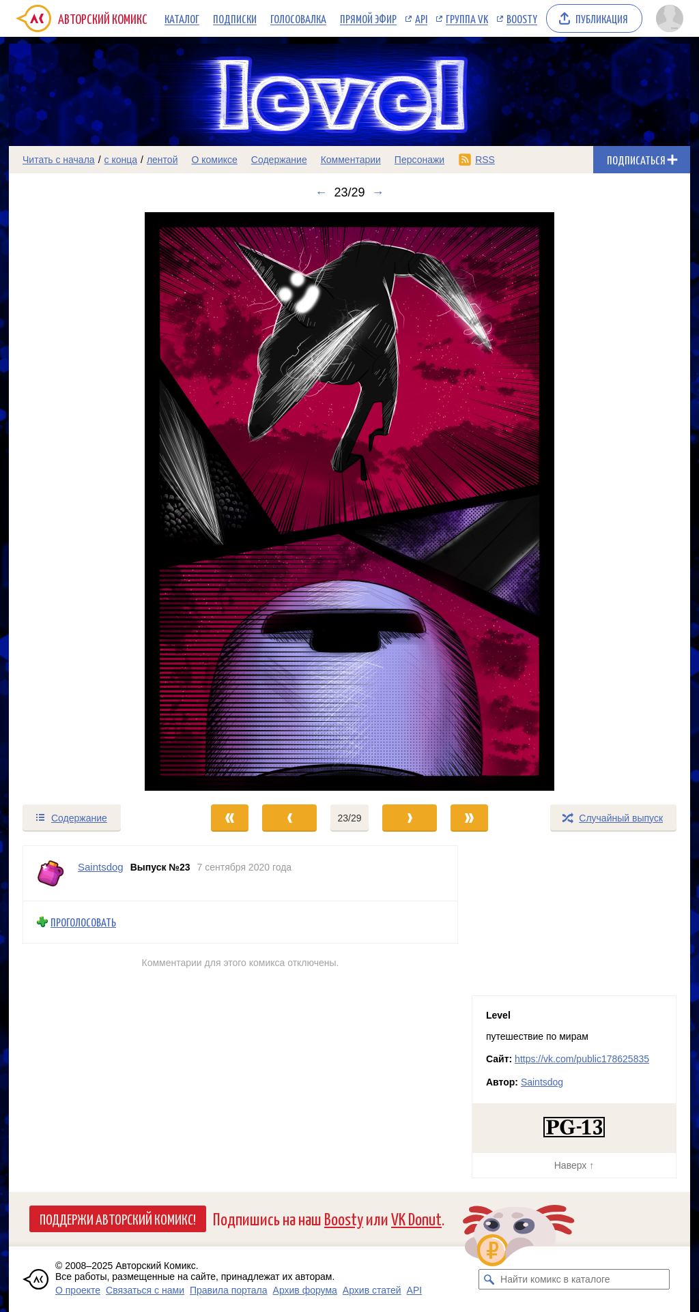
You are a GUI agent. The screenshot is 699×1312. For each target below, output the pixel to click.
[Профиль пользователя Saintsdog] (50, 873)
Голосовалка (298, 18)
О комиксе (214, 159)
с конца (121, 159)
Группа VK (467, 18)
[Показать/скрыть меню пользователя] (669, 18)
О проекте (77, 1290)
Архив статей (372, 1290)
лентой (162, 159)
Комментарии (351, 159)
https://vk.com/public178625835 (582, 1058)
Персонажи (419, 159)
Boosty (522, 18)
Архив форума (305, 1290)
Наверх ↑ (574, 1165)
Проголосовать (83, 922)
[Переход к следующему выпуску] (349, 501)
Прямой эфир (368, 18)
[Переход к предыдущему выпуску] (94, 501)
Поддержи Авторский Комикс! (118, 1218)
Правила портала (229, 1290)
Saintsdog (542, 1082)
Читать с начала (59, 159)
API (421, 18)
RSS (485, 159)
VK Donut (416, 1218)
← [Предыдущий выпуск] (321, 192)
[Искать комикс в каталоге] (488, 1279)
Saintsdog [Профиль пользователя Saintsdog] (101, 867)
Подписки (235, 18)
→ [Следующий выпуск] (378, 192)
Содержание (279, 159)
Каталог (182, 18)
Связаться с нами (145, 1290)
